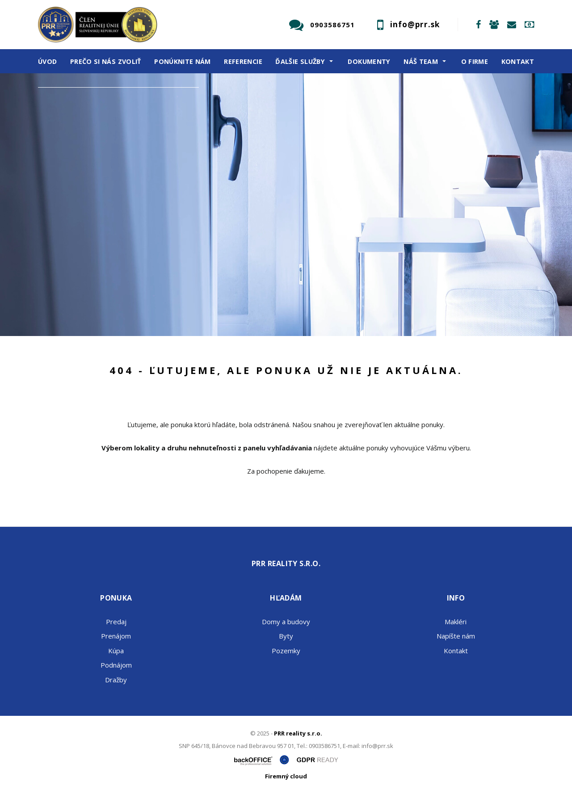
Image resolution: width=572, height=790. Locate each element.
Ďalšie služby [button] (300, 61)
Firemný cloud (286, 776)
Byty (286, 635)
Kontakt (517, 61)
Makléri (456, 621)
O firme (474, 61)
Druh (53, 134)
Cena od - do (66, 206)
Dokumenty (369, 61)
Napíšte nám (456, 635)
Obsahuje (60, 170)
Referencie (243, 61)
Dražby (116, 679)
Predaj (72, 250)
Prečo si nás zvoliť (105, 61)
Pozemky (286, 650)
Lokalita (58, 99)
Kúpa (177, 250)
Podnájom (116, 664)
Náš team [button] (421, 61)
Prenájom (126, 250)
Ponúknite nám (182, 61)
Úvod (47, 61)
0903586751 (332, 24)
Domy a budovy (286, 621)
